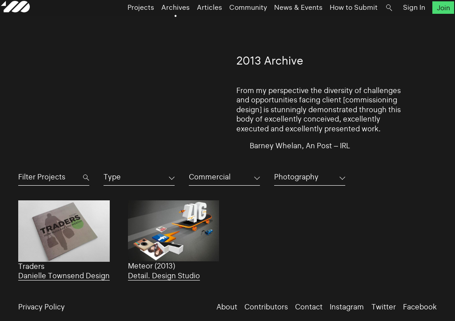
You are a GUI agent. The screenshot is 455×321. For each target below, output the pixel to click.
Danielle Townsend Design (64, 276)
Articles (204, 27)
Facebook (420, 307)
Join (425, 27)
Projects (136, 27)
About (226, 307)
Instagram (347, 307)
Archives (170, 27)
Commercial (210, 177)
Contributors (266, 307)
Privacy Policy (41, 307)
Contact (309, 307)
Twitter (383, 307)
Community (243, 27)
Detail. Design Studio (164, 276)
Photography (296, 177)
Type (112, 177)
